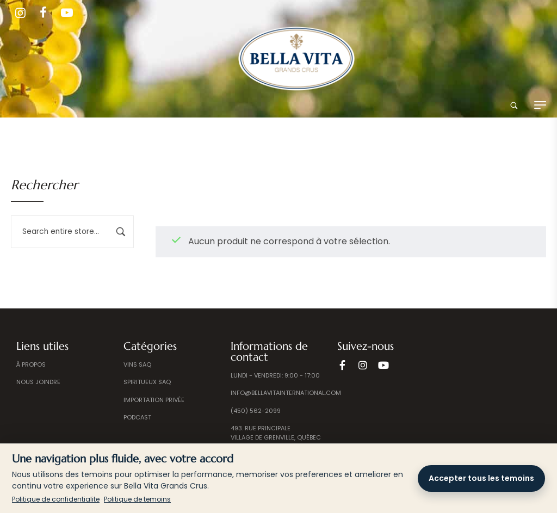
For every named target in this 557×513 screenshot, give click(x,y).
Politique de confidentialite (56, 499)
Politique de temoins (137, 499)
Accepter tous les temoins (481, 478)
